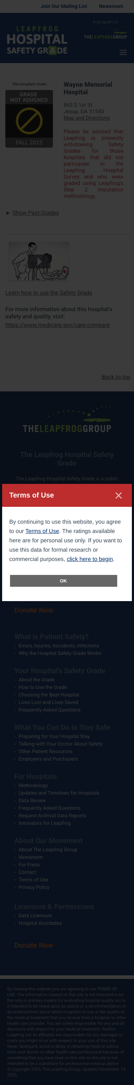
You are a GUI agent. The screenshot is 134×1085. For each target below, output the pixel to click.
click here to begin (90, 559)
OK (63, 581)
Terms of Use (42, 531)
